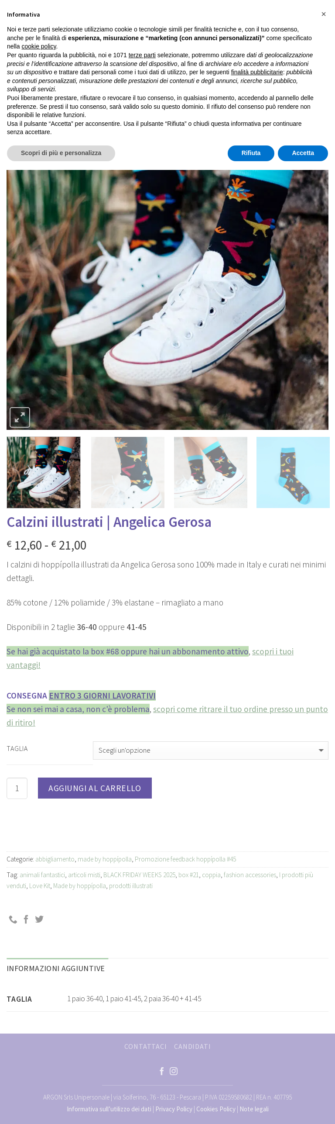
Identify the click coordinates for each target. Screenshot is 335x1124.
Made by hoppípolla (79, 886)
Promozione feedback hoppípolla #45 (185, 859)
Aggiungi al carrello (94, 788)
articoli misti (84, 875)
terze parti (142, 55)
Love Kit (39, 886)
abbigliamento (55, 859)
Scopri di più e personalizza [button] (61, 152)
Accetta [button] (303, 152)
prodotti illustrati (131, 886)
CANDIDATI (192, 1046)
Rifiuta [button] (251, 152)
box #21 (188, 875)
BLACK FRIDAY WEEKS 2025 (139, 875)
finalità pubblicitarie (257, 72)
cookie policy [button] (38, 46)
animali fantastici (42, 875)
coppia (211, 875)
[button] (324, 14)
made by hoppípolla (105, 859)
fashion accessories (250, 875)
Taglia (17, 748)
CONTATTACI (145, 1046)
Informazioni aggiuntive (56, 968)
